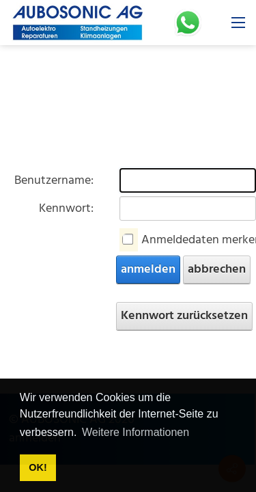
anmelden (148, 269)
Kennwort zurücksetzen (184, 316)
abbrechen (217, 269)
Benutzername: (54, 181)
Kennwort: (66, 209)
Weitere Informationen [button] (135, 432)
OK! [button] (37, 467)
